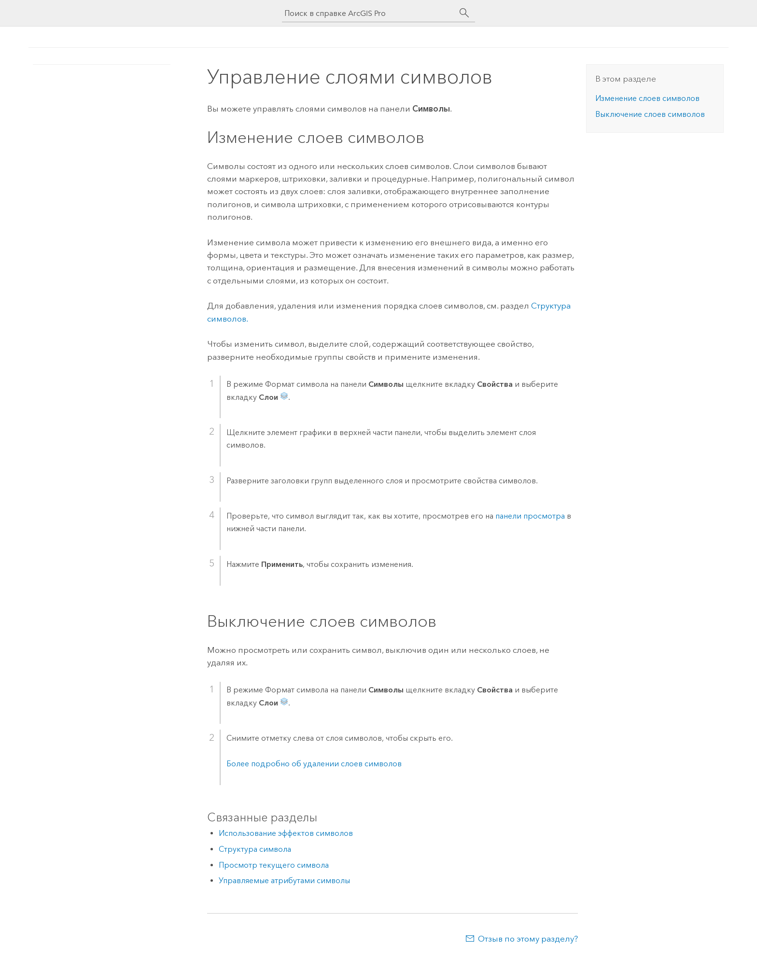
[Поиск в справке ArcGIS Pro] (369, 13)
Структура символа (255, 849)
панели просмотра (530, 516)
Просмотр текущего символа (274, 865)
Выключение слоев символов (650, 114)
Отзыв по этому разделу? (528, 939)
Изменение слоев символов (647, 98)
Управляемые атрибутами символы (284, 880)
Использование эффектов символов (286, 833)
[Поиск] (464, 13)
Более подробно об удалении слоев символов (314, 763)
